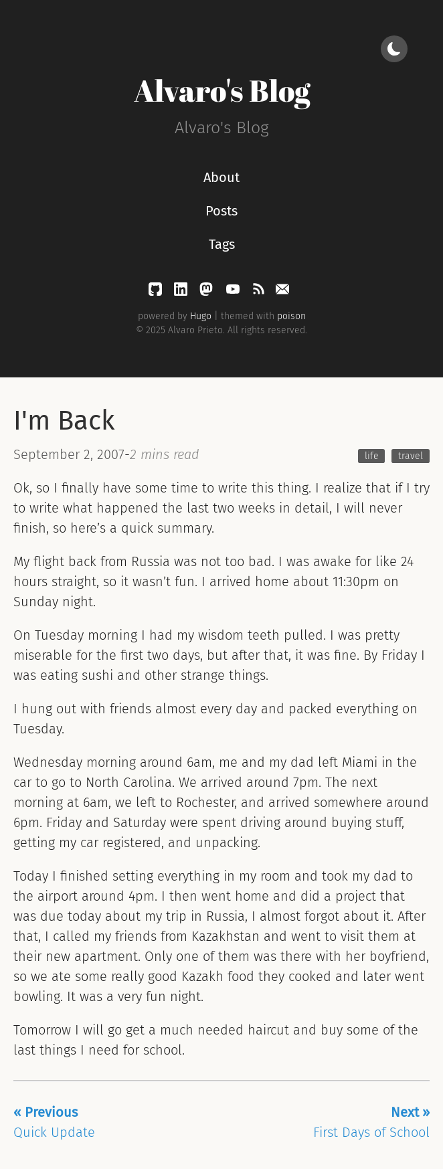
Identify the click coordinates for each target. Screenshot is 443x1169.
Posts (221, 211)
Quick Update (54, 1122)
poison (291, 316)
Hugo (200, 316)
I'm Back (63, 421)
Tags (222, 244)
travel (410, 456)
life (372, 456)
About (221, 177)
